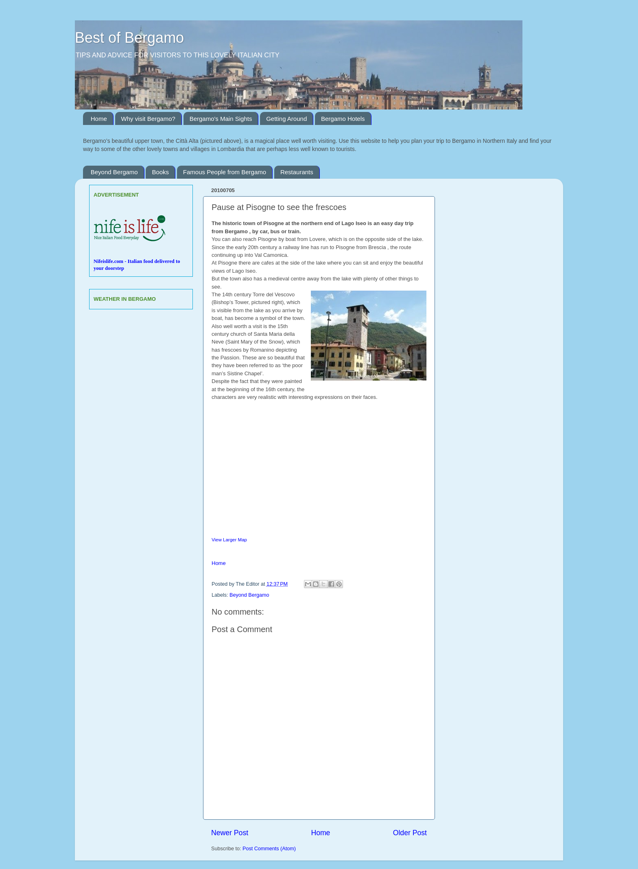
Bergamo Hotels (343, 118)
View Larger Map (229, 539)
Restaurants (296, 172)
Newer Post (229, 833)
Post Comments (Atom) (269, 848)
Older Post (410, 833)
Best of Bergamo (129, 37)
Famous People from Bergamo (224, 172)
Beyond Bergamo (114, 172)
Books (160, 172)
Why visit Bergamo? (148, 118)
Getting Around (286, 118)
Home (99, 118)
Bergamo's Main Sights (221, 118)
